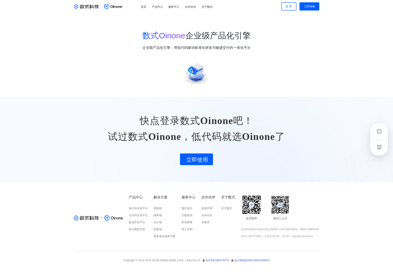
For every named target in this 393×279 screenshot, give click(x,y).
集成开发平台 (137, 222)
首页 (143, 7)
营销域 (158, 208)
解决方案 (161, 197)
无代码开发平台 (138, 215)
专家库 (205, 222)
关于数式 (207, 7)
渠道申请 (206, 208)
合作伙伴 (190, 7)
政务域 (158, 215)
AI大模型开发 (137, 229)
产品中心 (157, 7)
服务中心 (173, 7)
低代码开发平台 (138, 208)
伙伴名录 (206, 215)
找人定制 (187, 229)
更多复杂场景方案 (164, 236)
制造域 (158, 229)
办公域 (158, 222)
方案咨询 (187, 215)
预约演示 (187, 208)
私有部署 (187, 222)
